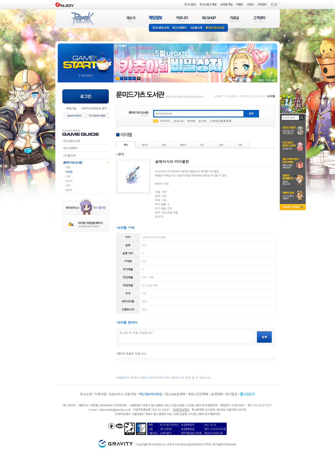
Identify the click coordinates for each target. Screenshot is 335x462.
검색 (302, 117)
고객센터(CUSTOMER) (259, 19)
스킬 (85, 176)
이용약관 (100, 394)
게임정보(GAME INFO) (155, 19)
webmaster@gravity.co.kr (115, 409)
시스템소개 (196, 28)
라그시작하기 (85, 148)
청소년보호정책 (175, 394)
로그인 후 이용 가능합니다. (186, 336)
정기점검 (231, 394)
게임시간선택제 (198, 394)
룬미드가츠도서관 (85, 162)
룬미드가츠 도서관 (216, 28)
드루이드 (165, 121)
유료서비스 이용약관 (122, 394)
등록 (264, 337)
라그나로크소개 (160, 28)
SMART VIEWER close (293, 207)
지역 (85, 185)
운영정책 (217, 394)
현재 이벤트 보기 (138, 78)
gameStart (86, 58)
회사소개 (86, 394)
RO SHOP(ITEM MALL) (209, 19)
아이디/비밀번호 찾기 (94, 108)
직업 (85, 167)
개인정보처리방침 (150, 394)
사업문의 (249, 394)
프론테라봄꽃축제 (221, 121)
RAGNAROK (82, 19)
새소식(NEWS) (130, 19)
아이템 (85, 171)
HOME (218, 96)
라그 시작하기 (179, 28)
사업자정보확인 (180, 409)
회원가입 (71, 108)
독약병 (191, 121)
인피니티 (178, 121)
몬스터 (85, 180)
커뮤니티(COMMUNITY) (182, 19)
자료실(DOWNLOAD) (234, 19)
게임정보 (231, 96)
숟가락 (202, 121)
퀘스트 (85, 190)
